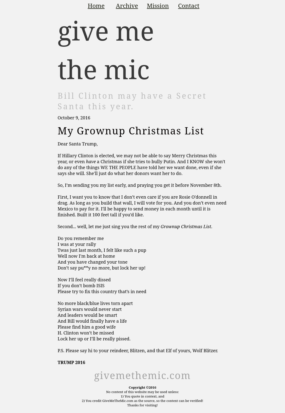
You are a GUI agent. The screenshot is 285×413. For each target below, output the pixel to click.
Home (96, 5)
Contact (188, 5)
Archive (127, 5)
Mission (158, 5)
